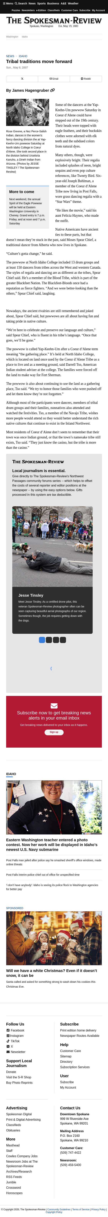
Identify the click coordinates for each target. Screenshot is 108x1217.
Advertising (16, 1108)
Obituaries (13, 1130)
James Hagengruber (33, 90)
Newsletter (15, 1052)
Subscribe (84, 10)
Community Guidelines (58, 1209)
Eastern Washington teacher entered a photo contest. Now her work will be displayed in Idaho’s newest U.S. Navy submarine (51, 845)
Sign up (54, 732)
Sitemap (66, 1056)
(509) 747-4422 (70, 1152)
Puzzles (16, 10)
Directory (66, 1061)
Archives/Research (19, 1171)
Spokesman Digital (19, 1114)
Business (53, 3)
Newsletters (28, 10)
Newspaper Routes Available (79, 1035)
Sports (41, 3)
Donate (11, 1072)
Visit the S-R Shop (18, 1077)
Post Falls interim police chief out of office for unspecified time (43, 874)
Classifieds (54, 10)
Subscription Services (75, 1067)
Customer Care (69, 10)
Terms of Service (80, 1209)
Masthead (13, 1145)
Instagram (15, 1035)
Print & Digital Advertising (23, 1119)
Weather (73, 3)
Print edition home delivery (78, 1030)
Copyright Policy (54, 1212)
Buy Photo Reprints (19, 1082)
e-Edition (41, 10)
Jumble (11, 1182)
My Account (68, 1087)
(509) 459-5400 (70, 1165)
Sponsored (21, 908)
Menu (8, 3)
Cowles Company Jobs (22, 1156)
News (32, 3)
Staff (9, 1150)
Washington (12, 36)
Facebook (15, 1030)
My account (98, 10)
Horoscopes (14, 1193)
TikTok (13, 1041)
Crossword (13, 1187)
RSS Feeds (14, 1177)
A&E (63, 3)
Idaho (25, 36)
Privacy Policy (98, 1209)
